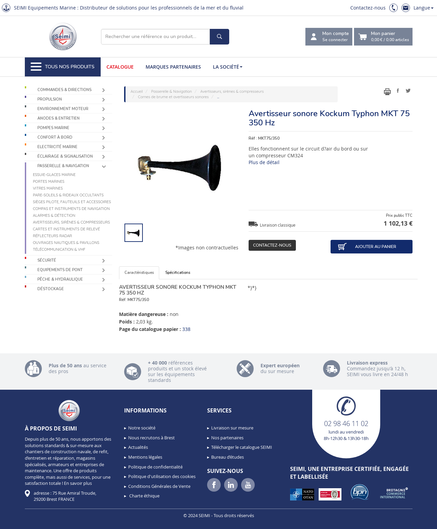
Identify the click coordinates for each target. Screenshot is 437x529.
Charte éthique (143, 496)
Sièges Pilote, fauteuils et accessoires (72, 201)
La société (227, 67)
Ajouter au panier (367, 246)
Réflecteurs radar (52, 235)
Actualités (138, 447)
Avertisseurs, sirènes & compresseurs (71, 222)
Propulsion (49, 99)
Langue (424, 7)
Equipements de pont (60, 269)
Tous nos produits (63, 67)
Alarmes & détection (54, 215)
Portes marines (49, 181)
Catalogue (120, 67)
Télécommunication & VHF (59, 249)
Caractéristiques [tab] (139, 272)
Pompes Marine (53, 127)
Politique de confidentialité (155, 467)
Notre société (141, 428)
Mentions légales (145, 457)
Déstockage (50, 289)
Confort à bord (54, 137)
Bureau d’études (227, 457)
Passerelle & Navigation (63, 166)
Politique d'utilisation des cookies (162, 476)
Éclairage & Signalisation (65, 156)
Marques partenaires (173, 67)
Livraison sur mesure (232, 428)
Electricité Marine (57, 146)
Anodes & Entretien (58, 118)
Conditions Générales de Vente (159, 486)
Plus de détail (264, 162)
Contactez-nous (368, 7)
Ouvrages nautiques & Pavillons (66, 242)
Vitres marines (48, 188)
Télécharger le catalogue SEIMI (241, 447)
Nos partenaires (227, 438)
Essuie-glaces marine (54, 174)
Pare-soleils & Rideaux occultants (68, 195)
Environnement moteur (62, 108)
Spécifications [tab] (177, 272)
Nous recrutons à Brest (151, 438)
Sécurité (46, 260)
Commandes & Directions (64, 89)
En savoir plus (78, 483)
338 (186, 329)
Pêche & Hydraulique (60, 279)
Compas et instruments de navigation (71, 208)
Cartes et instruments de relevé (66, 229)
